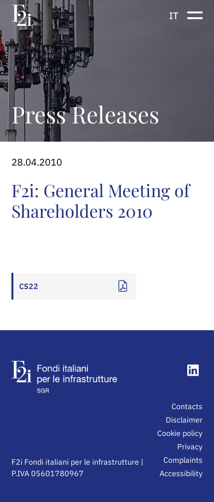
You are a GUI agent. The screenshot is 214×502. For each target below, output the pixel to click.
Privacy (190, 446)
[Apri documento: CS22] (73, 286)
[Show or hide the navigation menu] (194, 15)
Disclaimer (184, 419)
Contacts (187, 406)
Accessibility (181, 473)
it (174, 15)
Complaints (183, 460)
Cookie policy (180, 433)
